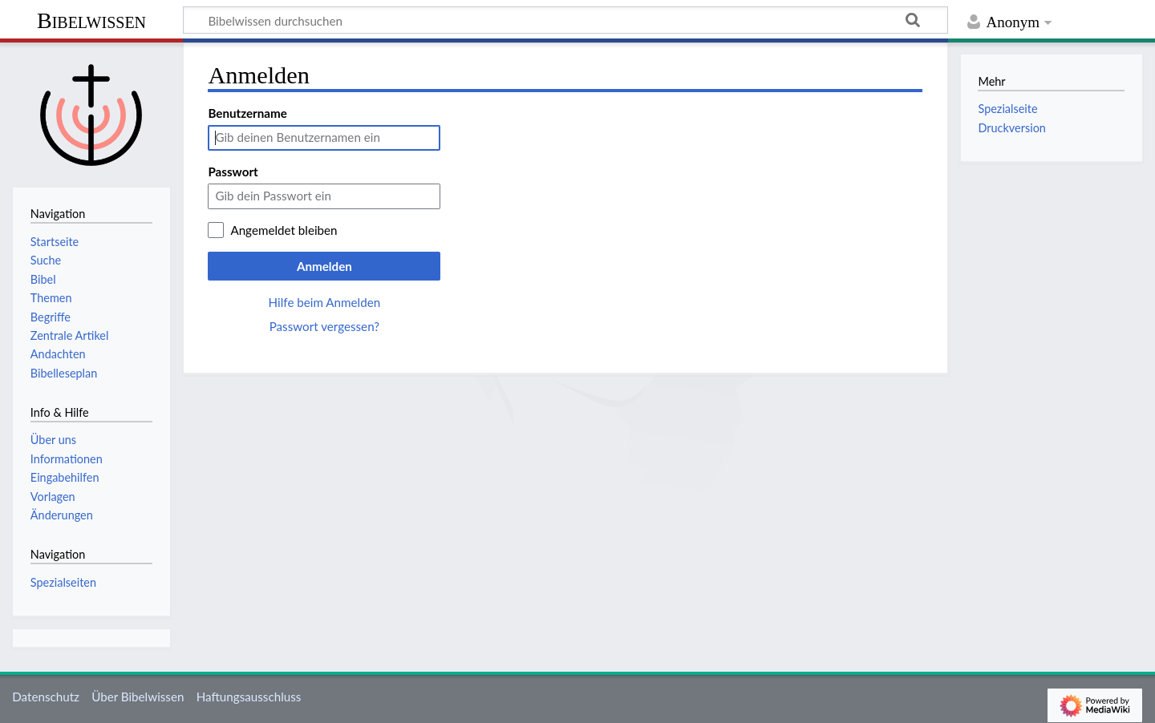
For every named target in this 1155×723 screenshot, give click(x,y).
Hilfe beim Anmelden (325, 302)
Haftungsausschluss (249, 696)
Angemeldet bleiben (283, 230)
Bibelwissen (91, 20)
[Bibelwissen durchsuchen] (565, 20)
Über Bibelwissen (137, 696)
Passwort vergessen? (324, 326)
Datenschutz (45, 696)
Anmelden (324, 266)
